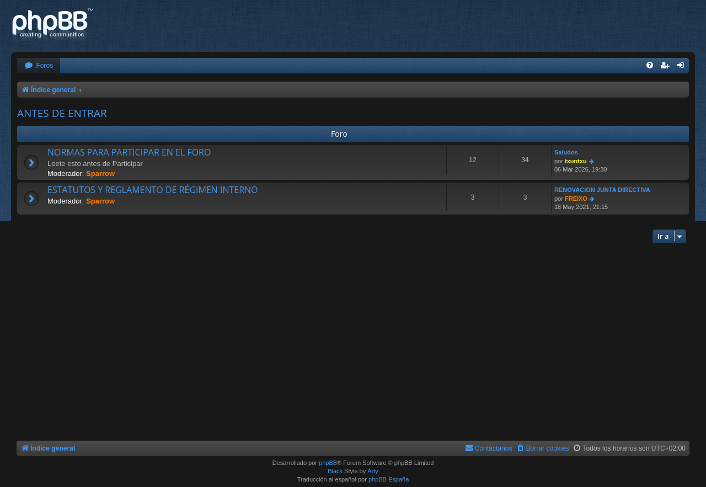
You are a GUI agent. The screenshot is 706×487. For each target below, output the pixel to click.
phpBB (328, 462)
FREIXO (576, 198)
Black (335, 471)
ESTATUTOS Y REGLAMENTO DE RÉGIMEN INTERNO (152, 190)
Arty (372, 471)
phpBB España (388, 479)
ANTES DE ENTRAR (62, 113)
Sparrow (100, 173)
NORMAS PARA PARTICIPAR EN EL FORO (129, 152)
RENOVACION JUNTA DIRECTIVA (602, 189)
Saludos (566, 152)
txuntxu (576, 161)
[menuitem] (39, 65)
